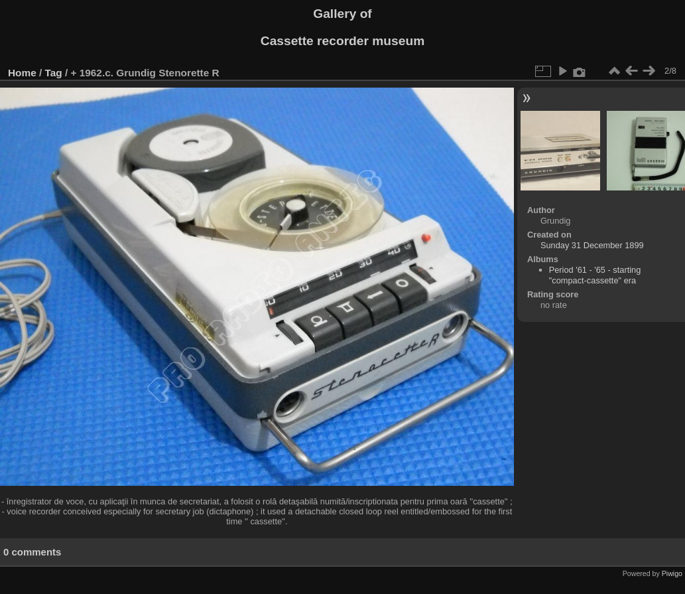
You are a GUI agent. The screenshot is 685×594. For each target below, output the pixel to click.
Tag (53, 72)
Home (22, 72)
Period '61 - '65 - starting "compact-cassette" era (595, 275)
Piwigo (672, 573)
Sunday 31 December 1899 (592, 245)
